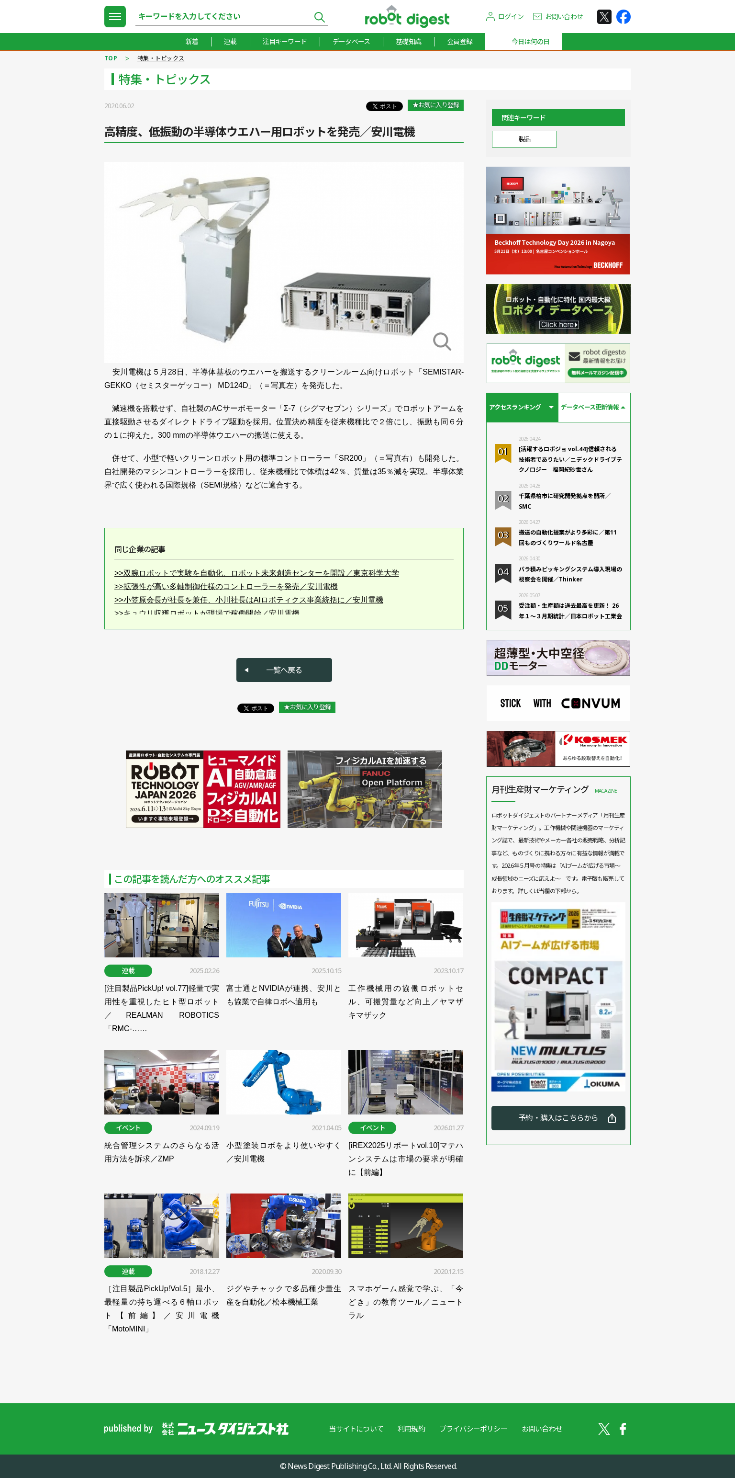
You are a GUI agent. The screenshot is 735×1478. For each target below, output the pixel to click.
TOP (110, 58)
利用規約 (411, 1428)
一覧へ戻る (284, 670)
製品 (524, 139)
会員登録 (459, 41)
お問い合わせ (564, 16)
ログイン (510, 16)
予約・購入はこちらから (558, 1118)
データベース (351, 41)
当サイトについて (356, 1428)
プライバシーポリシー (473, 1428)
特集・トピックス (160, 58)
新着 (192, 41)
